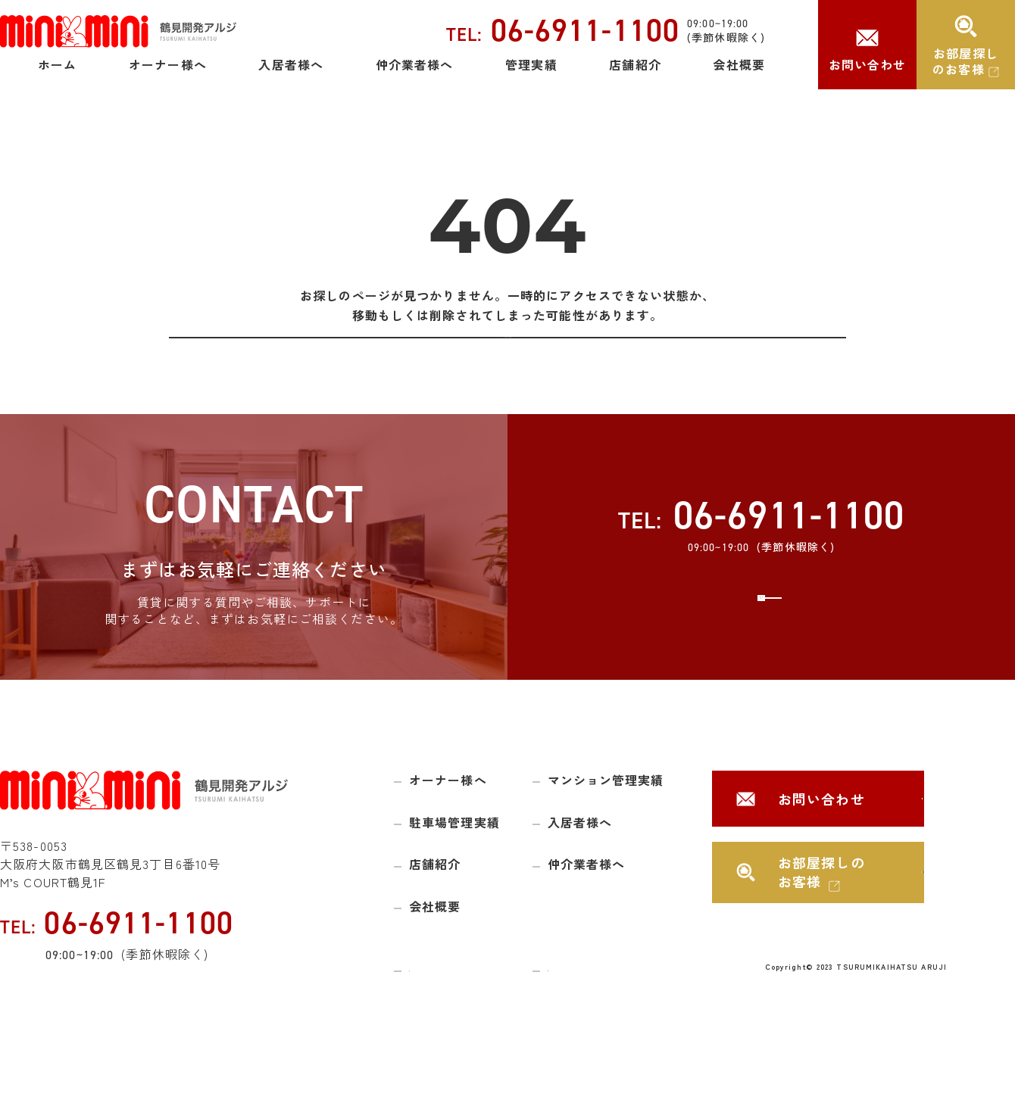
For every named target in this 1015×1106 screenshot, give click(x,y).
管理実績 (531, 64)
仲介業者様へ (415, 64)
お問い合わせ (868, 64)
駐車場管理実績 (454, 858)
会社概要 (738, 64)
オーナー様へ (168, 64)
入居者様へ (290, 64)
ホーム (57, 64)
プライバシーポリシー (605, 1003)
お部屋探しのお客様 (965, 61)
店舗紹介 (635, 64)
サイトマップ (443, 1003)
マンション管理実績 (606, 817)
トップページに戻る (507, 356)
